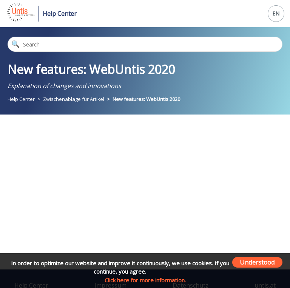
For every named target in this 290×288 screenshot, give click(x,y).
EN (275, 13)
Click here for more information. (145, 280)
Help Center (60, 13)
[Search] (145, 44)
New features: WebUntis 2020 (146, 99)
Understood (257, 262)
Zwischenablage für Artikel (74, 99)
